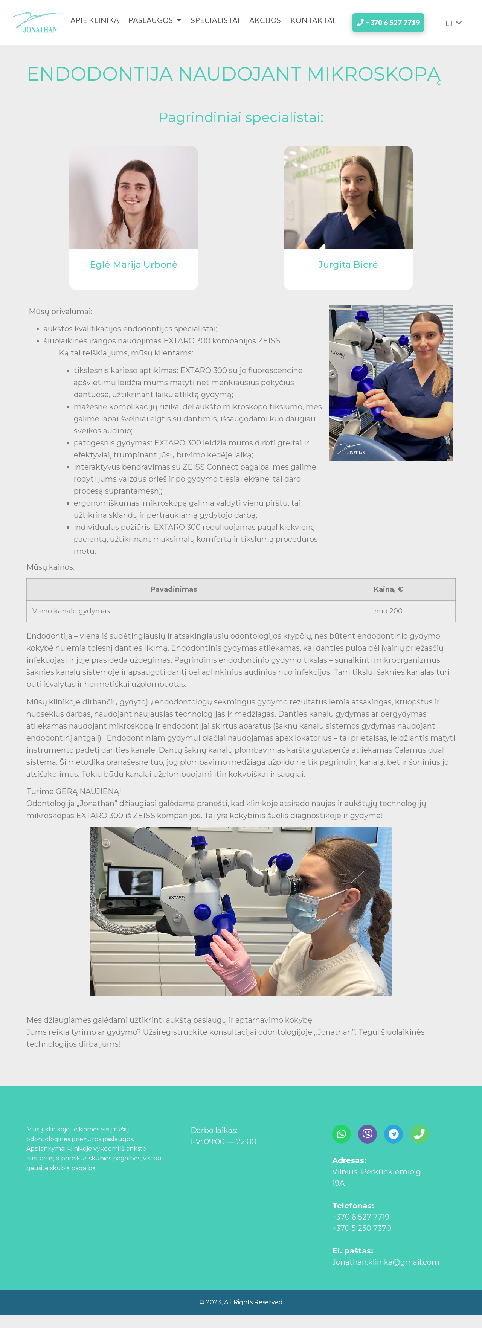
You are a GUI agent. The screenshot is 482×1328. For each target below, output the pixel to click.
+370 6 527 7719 (360, 1230)
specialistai (213, 24)
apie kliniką (93, 24)
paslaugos (153, 24)
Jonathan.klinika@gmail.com (385, 1275)
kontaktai (95, 33)
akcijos (263, 24)
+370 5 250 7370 (361, 1241)
